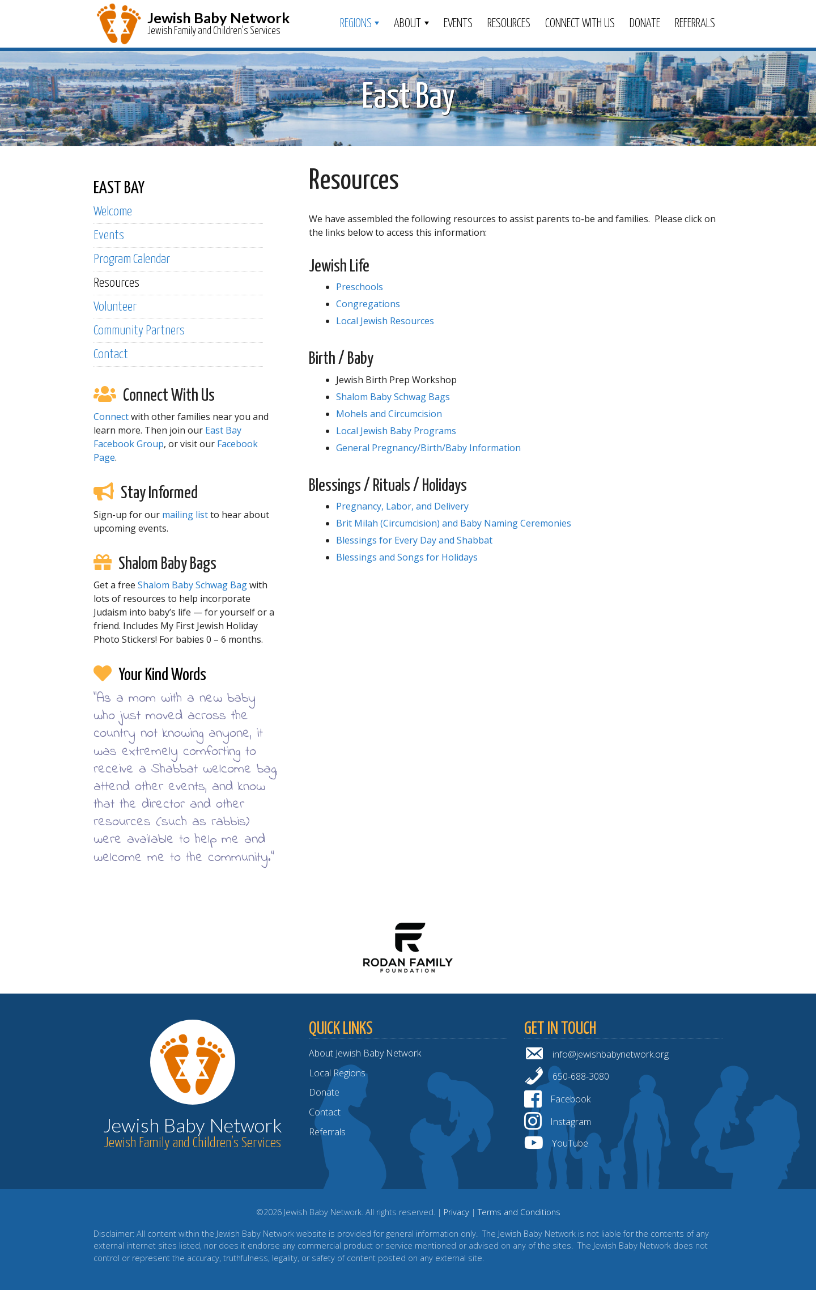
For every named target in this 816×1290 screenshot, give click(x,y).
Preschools (359, 287)
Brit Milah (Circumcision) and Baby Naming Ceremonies (453, 523)
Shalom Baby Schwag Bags (393, 397)
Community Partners (139, 330)
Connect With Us (580, 23)
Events (458, 23)
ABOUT (407, 23)
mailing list (185, 514)
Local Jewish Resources (385, 321)
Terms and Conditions (519, 1212)
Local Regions (337, 1073)
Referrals (695, 23)
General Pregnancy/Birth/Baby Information (428, 448)
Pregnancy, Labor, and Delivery (402, 506)
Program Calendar (132, 259)
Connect (111, 416)
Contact (111, 354)
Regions (356, 23)
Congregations (368, 304)
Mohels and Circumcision (389, 414)
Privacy (456, 1212)
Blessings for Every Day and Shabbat (414, 540)
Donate (645, 23)
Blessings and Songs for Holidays (407, 557)
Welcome (113, 211)
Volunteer (115, 306)
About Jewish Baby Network (365, 1053)
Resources (508, 23)
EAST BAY (119, 188)
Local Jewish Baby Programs (396, 431)
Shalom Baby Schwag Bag (192, 585)
